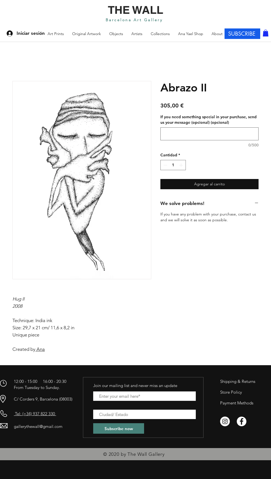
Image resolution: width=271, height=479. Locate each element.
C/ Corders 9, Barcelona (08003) (43, 399)
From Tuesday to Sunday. (37, 387)
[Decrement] (164, 165)
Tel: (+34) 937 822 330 (35, 413)
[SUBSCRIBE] (242, 33)
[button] (160, 33)
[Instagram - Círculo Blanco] (225, 421)
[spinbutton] (173, 165)
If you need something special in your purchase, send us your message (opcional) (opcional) (208, 119)
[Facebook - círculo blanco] (241, 421)
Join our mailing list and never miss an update (135, 385)
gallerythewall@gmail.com (38, 426)
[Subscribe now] (118, 428)
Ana (40, 349)
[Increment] (181, 165)
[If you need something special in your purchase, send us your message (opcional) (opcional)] (209, 134)
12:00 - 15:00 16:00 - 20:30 (40, 381)
